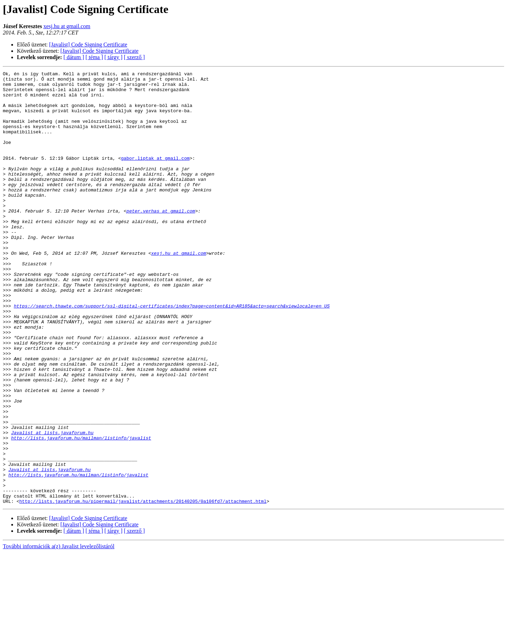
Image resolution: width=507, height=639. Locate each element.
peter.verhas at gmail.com (160, 239)
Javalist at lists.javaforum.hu (52, 505)
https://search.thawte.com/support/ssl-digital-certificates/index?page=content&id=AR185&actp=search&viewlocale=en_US (172, 353)
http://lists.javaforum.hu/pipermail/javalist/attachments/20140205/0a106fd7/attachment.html (143, 587)
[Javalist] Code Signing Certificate (88, 45)
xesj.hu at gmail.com (66, 26)
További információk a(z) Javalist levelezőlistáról (58, 633)
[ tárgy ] (114, 57)
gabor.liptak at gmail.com (155, 176)
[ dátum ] (73, 57)
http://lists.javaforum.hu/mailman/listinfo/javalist (81, 511)
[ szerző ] (134, 57)
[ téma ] (94, 57)
